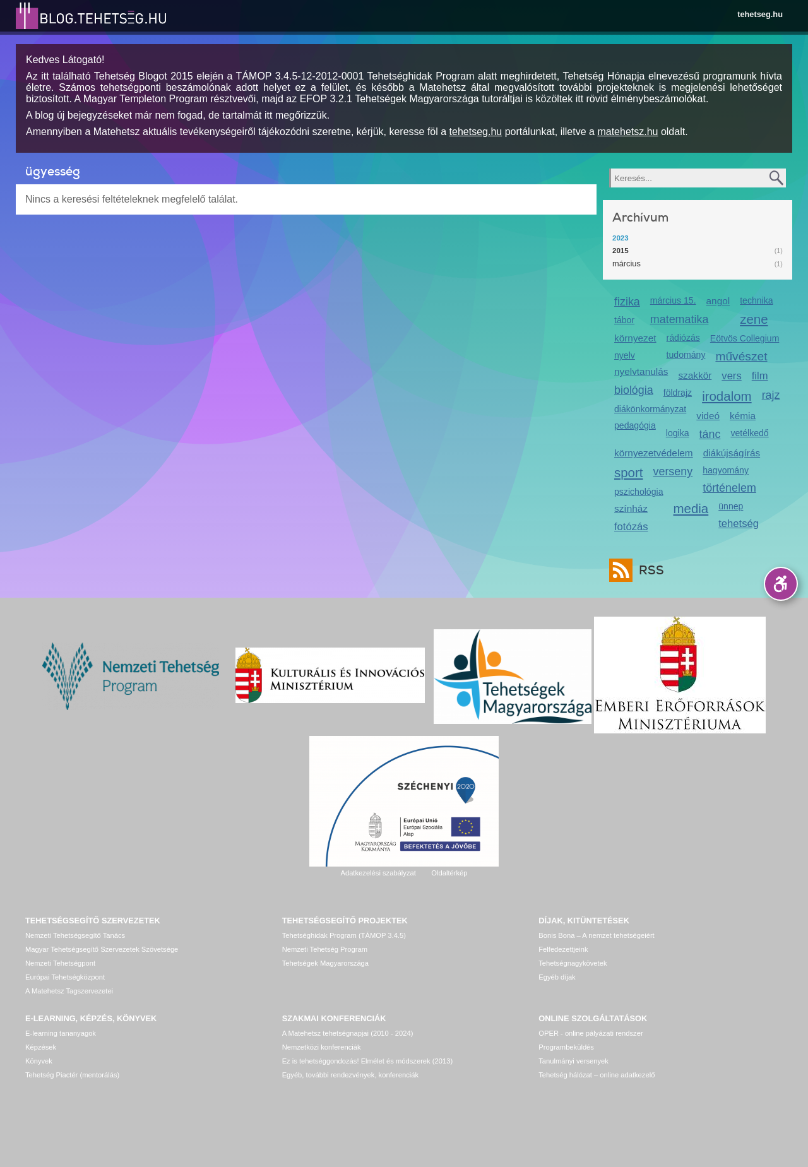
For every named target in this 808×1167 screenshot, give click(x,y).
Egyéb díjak (556, 977)
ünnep (730, 506)
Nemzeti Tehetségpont (60, 963)
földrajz (677, 393)
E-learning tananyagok (60, 1033)
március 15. (673, 300)
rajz (771, 395)
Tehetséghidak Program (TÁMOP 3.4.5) (344, 935)
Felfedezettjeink (563, 949)
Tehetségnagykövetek (572, 963)
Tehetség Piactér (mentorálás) (72, 1075)
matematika (679, 319)
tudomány (686, 355)
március (626, 263)
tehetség (738, 524)
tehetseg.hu (760, 14)
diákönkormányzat (650, 409)
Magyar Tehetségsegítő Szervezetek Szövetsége (101, 949)
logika (677, 433)
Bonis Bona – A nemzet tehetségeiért (596, 935)
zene (754, 319)
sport (628, 472)
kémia (743, 415)
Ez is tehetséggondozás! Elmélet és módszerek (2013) (367, 1061)
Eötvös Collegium (745, 338)
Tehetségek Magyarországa (325, 963)
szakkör (694, 375)
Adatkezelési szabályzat (377, 873)
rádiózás (683, 338)
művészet (741, 356)
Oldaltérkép (449, 873)
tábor (624, 320)
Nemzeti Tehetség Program (324, 949)
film (760, 376)
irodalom (727, 396)
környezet (635, 338)
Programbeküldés (566, 1047)
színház (631, 508)
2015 (620, 250)
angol (718, 300)
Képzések (40, 1047)
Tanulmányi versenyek (573, 1061)
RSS (648, 570)
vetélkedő (749, 433)
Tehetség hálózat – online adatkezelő (596, 1075)
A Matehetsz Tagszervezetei (69, 991)
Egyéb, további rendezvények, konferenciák (350, 1075)
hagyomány (726, 470)
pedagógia (635, 425)
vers (731, 376)
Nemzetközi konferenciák (321, 1047)
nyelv (624, 355)
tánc (710, 434)
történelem (729, 488)
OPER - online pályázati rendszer (590, 1033)
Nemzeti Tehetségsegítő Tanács (75, 935)
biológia (633, 390)
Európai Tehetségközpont (65, 977)
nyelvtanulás (641, 371)
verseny (673, 471)
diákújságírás (732, 452)
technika (756, 300)
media (690, 508)
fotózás (631, 527)
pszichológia (638, 492)
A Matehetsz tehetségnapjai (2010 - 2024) (347, 1033)
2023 (620, 238)
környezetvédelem (653, 452)
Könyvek (38, 1061)
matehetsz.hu (627, 131)
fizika (627, 301)
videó (708, 415)
